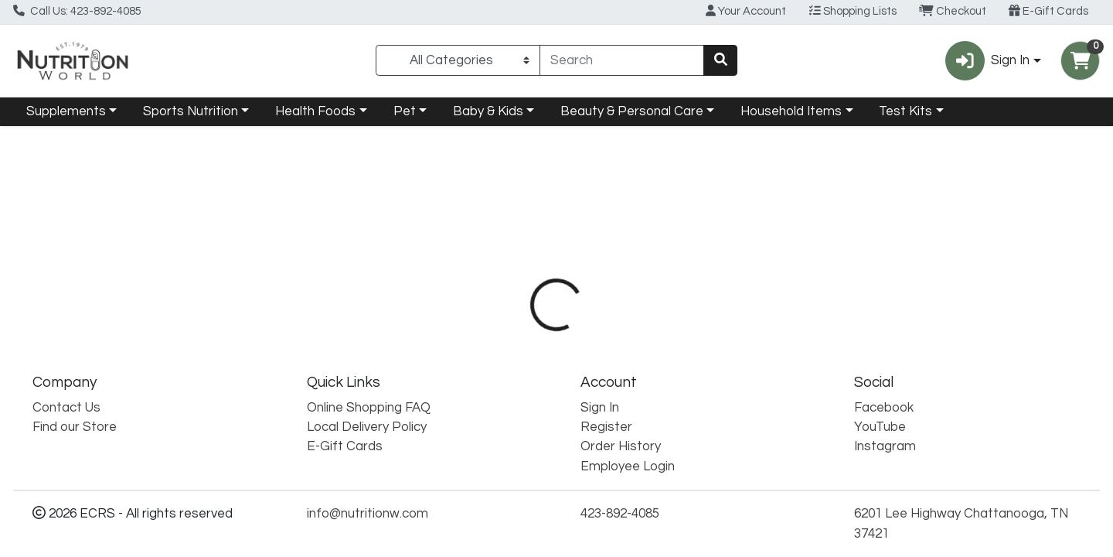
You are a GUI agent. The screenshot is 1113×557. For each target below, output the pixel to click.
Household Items (791, 111)
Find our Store (74, 427)
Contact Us (66, 408)
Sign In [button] (987, 60)
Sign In (599, 408)
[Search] (621, 60)
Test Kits (905, 111)
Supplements (66, 111)
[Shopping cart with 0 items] (1080, 60)
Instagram (885, 446)
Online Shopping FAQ (369, 408)
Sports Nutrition (190, 111)
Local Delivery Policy (367, 427)
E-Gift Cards (1048, 11)
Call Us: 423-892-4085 (77, 11)
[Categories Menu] (458, 60)
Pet (404, 111)
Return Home (556, 230)
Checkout (952, 11)
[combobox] (621, 60)
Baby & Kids (488, 111)
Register (606, 427)
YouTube (880, 427)
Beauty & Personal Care (631, 111)
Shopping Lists (853, 11)
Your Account (746, 11)
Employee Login (627, 466)
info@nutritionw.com (367, 514)
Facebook (884, 408)
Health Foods (315, 111)
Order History (620, 446)
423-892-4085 (619, 514)
